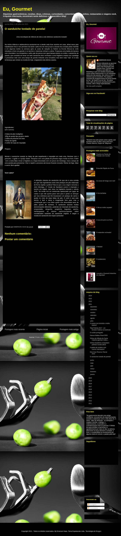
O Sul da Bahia (101, 193)
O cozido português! (96, 332)
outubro (93, 312)
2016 (90, 389)
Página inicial (42, 329)
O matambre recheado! (103, 232)
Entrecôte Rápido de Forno (105, 168)
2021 (90, 304)
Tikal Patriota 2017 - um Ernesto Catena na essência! (100, 329)
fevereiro (93, 371)
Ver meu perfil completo (94, 86)
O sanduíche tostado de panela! (100, 357)
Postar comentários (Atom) (44, 337)
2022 (90, 301)
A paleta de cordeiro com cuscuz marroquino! (98, 348)
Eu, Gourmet (17, 9)
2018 (90, 383)
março (92, 369)
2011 (90, 403)
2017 (90, 386)
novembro (93, 309)
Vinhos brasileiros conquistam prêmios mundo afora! (99, 343)
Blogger (98, 531)
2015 (90, 392)
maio (92, 363)
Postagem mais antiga (69, 329)
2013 (90, 398)
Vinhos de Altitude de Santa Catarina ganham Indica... (99, 339)
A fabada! (99, 247)
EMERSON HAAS (105, 60)
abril (91, 366)
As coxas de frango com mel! (105, 181)
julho (92, 321)
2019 (90, 381)
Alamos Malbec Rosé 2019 (98, 335)
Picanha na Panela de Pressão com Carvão (103, 155)
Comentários (93, 508)
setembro (93, 315)
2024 (90, 296)
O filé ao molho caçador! (104, 207)
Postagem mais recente (15, 329)
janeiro (92, 374)
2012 (90, 401)
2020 (90, 378)
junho (92, 360)
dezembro (93, 307)
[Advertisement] (41, 310)
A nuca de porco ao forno (104, 220)
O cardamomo (101, 259)
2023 (90, 299)
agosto (92, 318)
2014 (90, 395)
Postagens (92, 504)
